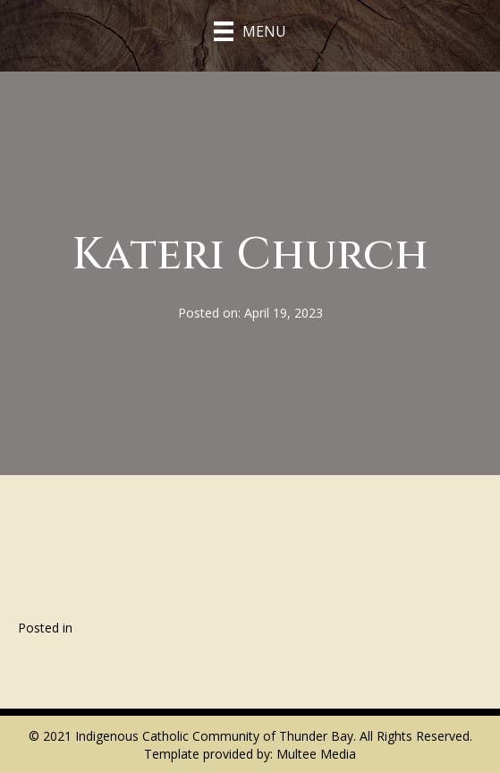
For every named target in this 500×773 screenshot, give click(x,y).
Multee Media (316, 753)
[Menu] (250, 31)
